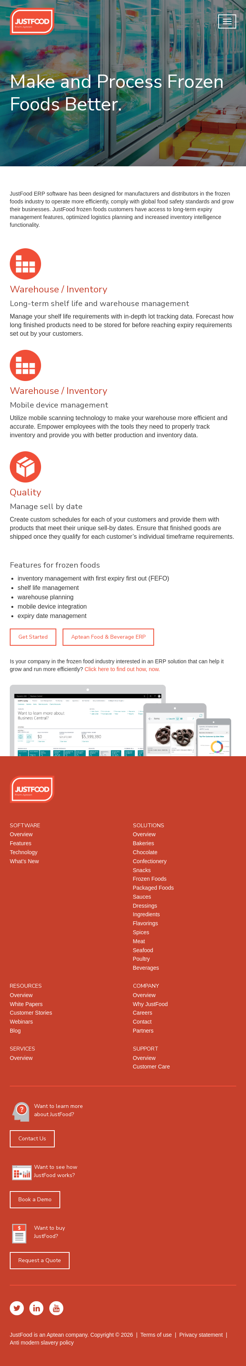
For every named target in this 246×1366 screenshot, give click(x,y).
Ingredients (146, 914)
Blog (15, 1031)
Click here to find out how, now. (122, 669)
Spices (141, 932)
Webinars (21, 1022)
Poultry (141, 959)
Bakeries (143, 843)
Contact (142, 1022)
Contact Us (32, 1138)
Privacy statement (201, 1335)
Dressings (145, 906)
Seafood (143, 950)
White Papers (26, 1004)
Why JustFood (150, 1004)
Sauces (142, 897)
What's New (24, 861)
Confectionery (150, 861)
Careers (143, 1013)
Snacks (142, 870)
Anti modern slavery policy (42, 1342)
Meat (139, 941)
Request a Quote (39, 1260)
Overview (21, 834)
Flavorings (145, 923)
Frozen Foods (150, 879)
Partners (143, 1031)
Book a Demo (35, 1199)
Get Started (33, 637)
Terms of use (156, 1335)
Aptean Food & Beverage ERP (108, 637)
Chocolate (145, 852)
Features (20, 843)
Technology (24, 852)
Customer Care (151, 1066)
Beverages (146, 968)
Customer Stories (31, 1013)
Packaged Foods (153, 888)
